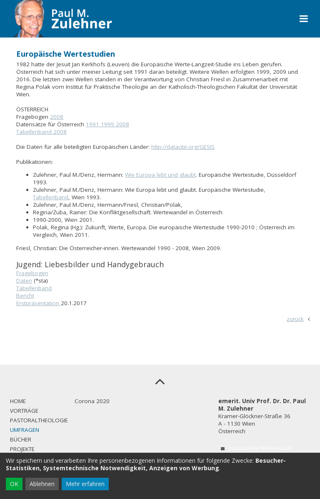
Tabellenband (50, 197)
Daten (24, 280)
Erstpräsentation (38, 303)
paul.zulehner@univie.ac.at (260, 447)
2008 (56, 116)
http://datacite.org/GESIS (183, 146)
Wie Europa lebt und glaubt (160, 174)
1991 (93, 124)
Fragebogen (32, 273)
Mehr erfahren (85, 484)
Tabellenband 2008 (41, 131)
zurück (295, 319)
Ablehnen (42, 484)
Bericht (25, 295)
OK (14, 484)
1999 (108, 124)
